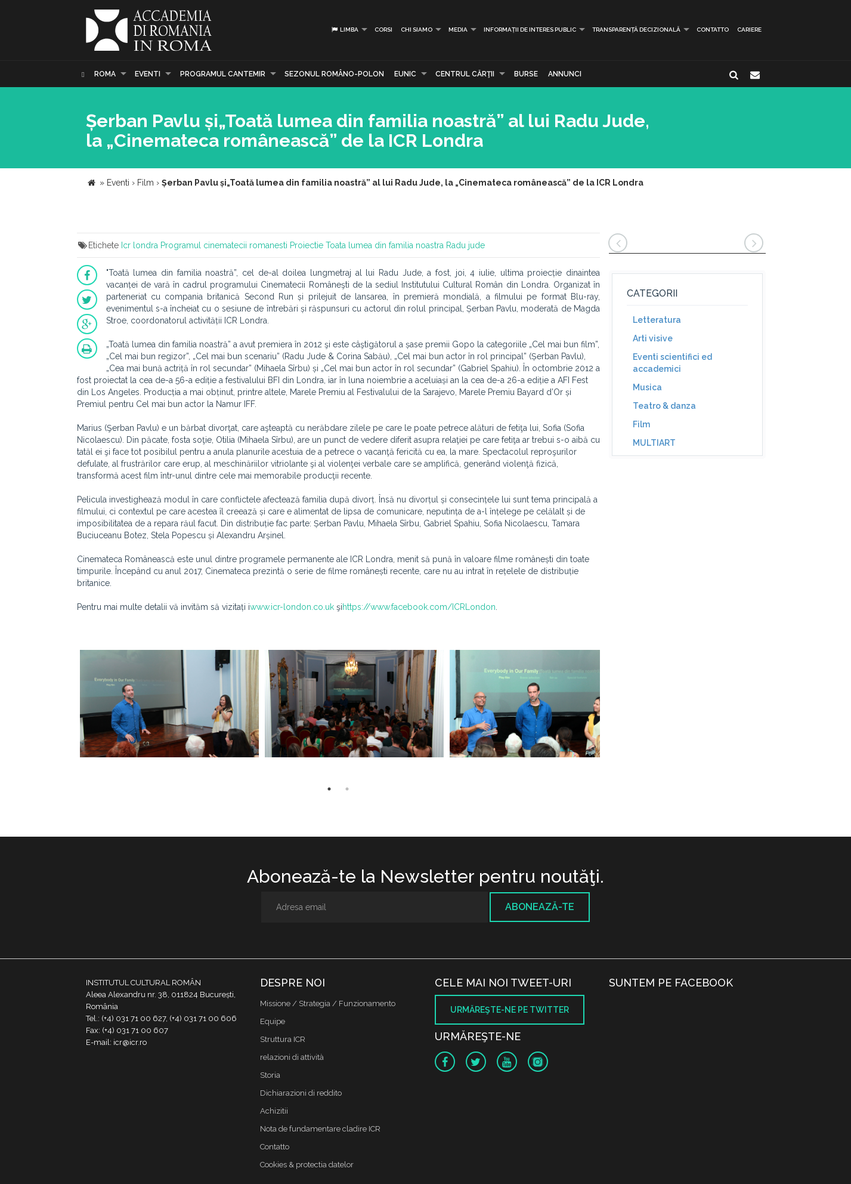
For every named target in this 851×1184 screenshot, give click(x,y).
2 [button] (347, 789)
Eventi (147, 74)
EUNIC (405, 74)
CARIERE (749, 29)
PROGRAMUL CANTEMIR (222, 74)
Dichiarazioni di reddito (301, 1093)
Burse (526, 74)
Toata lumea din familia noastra (385, 245)
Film (641, 424)
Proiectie (306, 245)
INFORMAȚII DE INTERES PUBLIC (530, 29)
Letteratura (657, 320)
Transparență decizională (636, 29)
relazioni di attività (292, 1057)
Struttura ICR (282, 1039)
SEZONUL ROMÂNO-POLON (334, 74)
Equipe (272, 1021)
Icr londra (139, 245)
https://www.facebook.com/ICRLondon (419, 607)
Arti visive (653, 338)
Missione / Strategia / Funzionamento (327, 1003)
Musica (647, 387)
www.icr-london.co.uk (292, 607)
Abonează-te (539, 906)
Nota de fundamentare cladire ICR (320, 1128)
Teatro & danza (664, 406)
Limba (344, 29)
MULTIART (654, 443)
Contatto (713, 29)
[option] (169, 705)
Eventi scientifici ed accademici (672, 363)
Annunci (564, 74)
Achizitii (274, 1110)
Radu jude (465, 245)
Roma (105, 74)
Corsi (383, 29)
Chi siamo (416, 29)
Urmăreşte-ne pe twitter (509, 1010)
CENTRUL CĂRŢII (464, 74)
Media (458, 29)
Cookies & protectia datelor (307, 1164)
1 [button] (329, 789)
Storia (270, 1075)
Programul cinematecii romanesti (223, 245)
